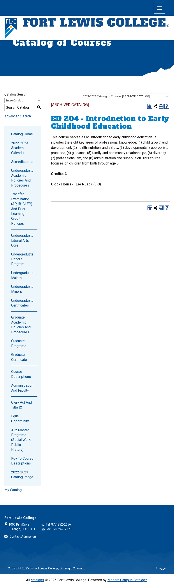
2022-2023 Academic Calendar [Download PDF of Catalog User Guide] (19, 148)
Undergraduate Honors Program (22, 259)
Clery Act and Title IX (21, 404)
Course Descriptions (21, 374)
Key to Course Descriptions (22, 460)
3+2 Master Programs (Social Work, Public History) (21, 440)
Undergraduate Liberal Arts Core (22, 240)
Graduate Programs (18, 343)
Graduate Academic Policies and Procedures (21, 324)
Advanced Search (17, 116)
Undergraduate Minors (22, 288)
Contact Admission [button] (23, 536)
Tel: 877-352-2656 (58, 524)
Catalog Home (22, 134)
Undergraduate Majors (22, 275)
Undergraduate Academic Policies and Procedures (22, 177)
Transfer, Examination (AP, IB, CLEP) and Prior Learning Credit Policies (21, 208)
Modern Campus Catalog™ (127, 580)
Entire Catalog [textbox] (14, 100)
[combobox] (125, 96)
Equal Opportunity (20, 418)
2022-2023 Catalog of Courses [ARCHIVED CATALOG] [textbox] (116, 96)
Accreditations (22, 162)
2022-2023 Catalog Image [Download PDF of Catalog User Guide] (22, 474)
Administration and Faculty (22, 387)
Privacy (161, 568)
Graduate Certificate (19, 357)
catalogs (37, 580)
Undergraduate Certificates (22, 302)
